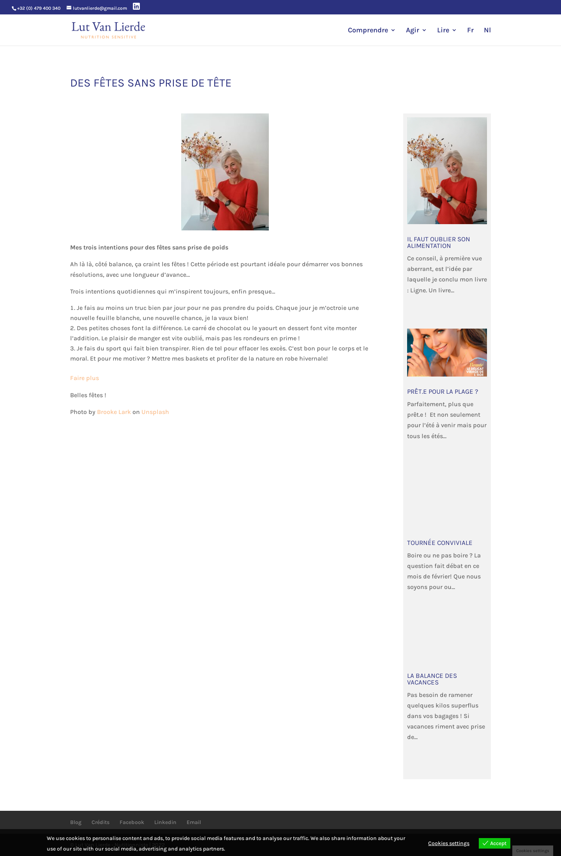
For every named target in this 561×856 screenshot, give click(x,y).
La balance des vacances (432, 679)
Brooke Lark (114, 412)
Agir (412, 30)
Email (194, 822)
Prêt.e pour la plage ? (442, 391)
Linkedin (165, 822)
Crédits (100, 822)
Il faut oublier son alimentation (438, 242)
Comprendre (368, 30)
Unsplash (155, 412)
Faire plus (84, 378)
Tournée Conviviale (440, 542)
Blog (75, 822)
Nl (487, 30)
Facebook (132, 822)
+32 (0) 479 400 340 (38, 8)
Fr (470, 30)
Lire (443, 30)
